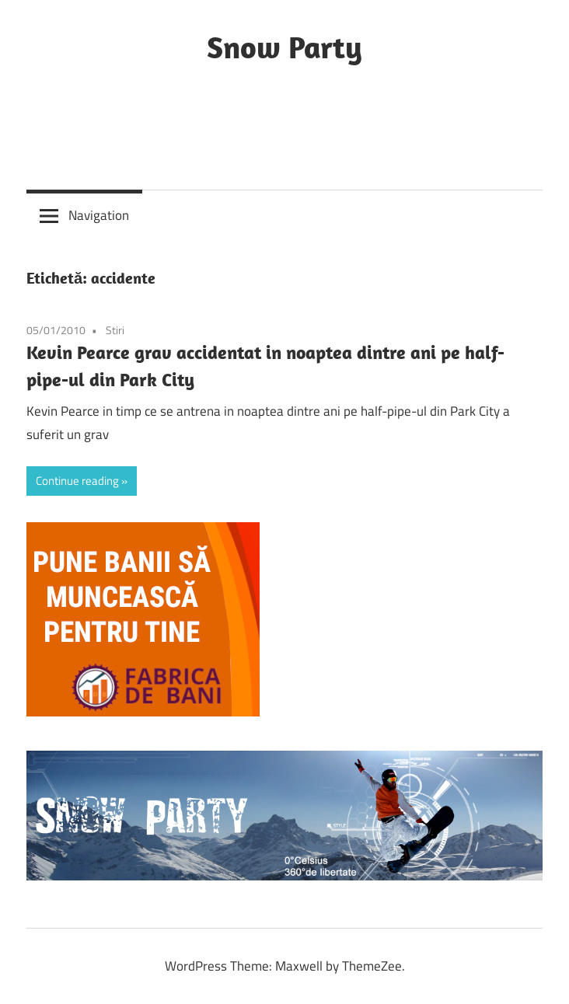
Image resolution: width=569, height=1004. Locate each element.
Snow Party (284, 46)
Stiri (115, 330)
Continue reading (77, 481)
